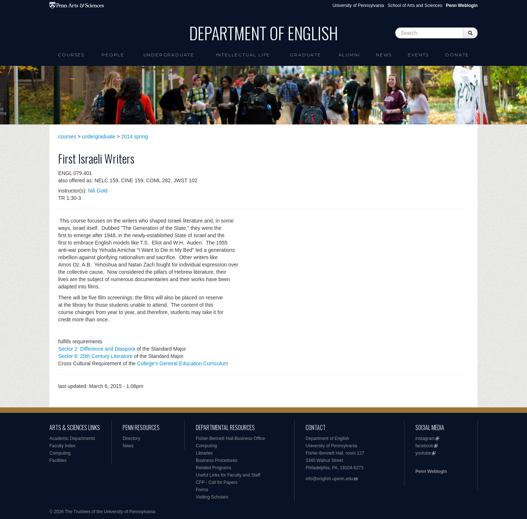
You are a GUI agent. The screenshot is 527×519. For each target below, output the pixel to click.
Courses (71, 54)
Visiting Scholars (212, 497)
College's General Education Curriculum (182, 363)
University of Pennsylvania (358, 5)
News (384, 54)
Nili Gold (98, 191)
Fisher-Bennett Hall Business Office (230, 438)
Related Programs (213, 467)
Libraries (204, 453)
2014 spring (134, 136)
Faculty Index (62, 445)
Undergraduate (168, 54)
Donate (457, 54)
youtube (423, 453)
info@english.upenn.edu (329, 478)
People (112, 54)
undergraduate (98, 136)
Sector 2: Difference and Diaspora (96, 349)
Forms (202, 489)
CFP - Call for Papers (217, 482)
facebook (424, 445)
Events (418, 54)
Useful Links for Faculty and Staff (228, 475)
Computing (60, 453)
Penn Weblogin (431, 471)
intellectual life (243, 54)
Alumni (349, 54)
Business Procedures (216, 460)
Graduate (305, 54)
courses (67, 136)
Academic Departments (72, 438)
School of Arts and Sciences (415, 5)
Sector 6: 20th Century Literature (95, 356)
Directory (131, 438)
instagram (425, 438)
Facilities (58, 460)
